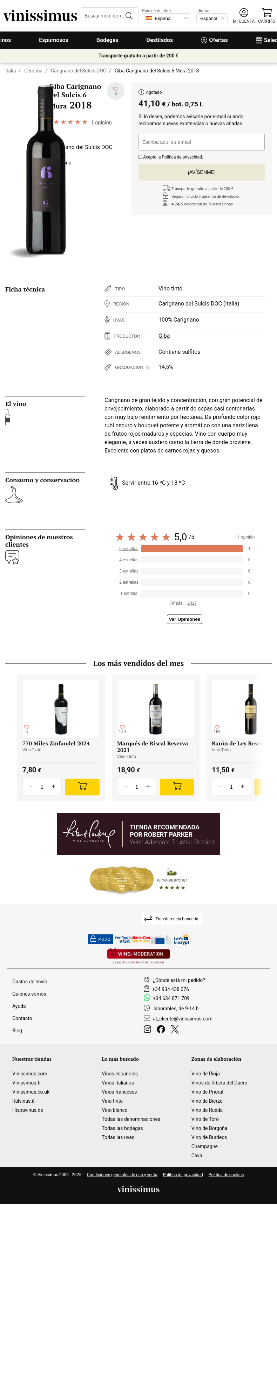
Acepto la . (170, 156)
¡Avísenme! (202, 172)
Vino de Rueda (207, 1110)
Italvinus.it (23, 1101)
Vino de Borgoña (209, 1128)
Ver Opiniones (185, 619)
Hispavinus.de (27, 1110)
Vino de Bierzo (207, 1101)
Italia (10, 70)
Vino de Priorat (207, 1092)
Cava (196, 1155)
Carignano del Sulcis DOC (78, 70)
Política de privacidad (182, 157)
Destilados (160, 40)
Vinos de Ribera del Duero (219, 1083)
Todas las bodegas (122, 1128)
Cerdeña (33, 70)
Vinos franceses (119, 1092)
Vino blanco (114, 1110)
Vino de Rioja (205, 1073)
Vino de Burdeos (209, 1137)
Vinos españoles (120, 1073)
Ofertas (214, 40)
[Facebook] (162, 1030)
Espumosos (53, 40)
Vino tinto (170, 288)
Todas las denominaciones (131, 1119)
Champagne (204, 1146)
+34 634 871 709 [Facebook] (171, 998)
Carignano (186, 319)
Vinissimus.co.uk (30, 1092)
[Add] (82, 787)
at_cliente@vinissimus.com (182, 1019)
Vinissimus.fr (26, 1083)
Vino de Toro (205, 1119)
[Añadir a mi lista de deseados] (115, 91)
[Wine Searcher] (138, 879)
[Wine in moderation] (138, 956)
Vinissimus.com (29, 1073)
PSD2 (100, 939)
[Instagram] (149, 1030)
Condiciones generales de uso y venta (122, 1174)
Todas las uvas (118, 1137)
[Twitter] (176, 1030)
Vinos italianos (118, 1083)
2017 (192, 603)
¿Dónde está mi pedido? (179, 980)
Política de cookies (226, 1174)
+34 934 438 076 (170, 989)
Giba (164, 335)
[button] (244, 16)
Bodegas (107, 40)
